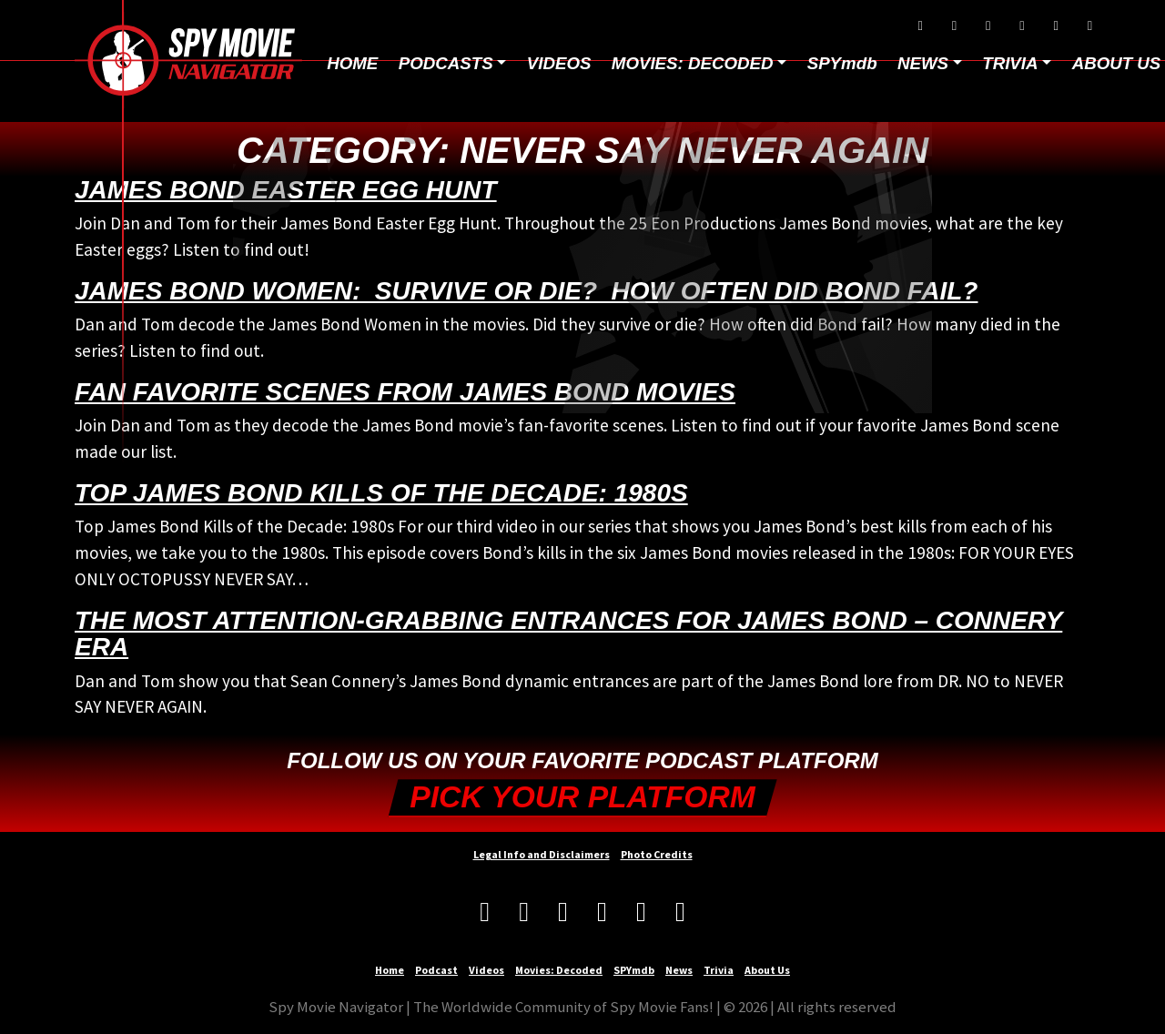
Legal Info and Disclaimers (541, 854)
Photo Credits (657, 854)
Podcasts (446, 63)
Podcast (436, 970)
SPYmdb (842, 63)
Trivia (719, 970)
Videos (559, 63)
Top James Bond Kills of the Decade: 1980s (381, 493)
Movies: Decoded (693, 63)
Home (352, 63)
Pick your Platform (582, 797)
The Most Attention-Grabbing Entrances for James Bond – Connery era (568, 633)
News (679, 970)
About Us (767, 970)
